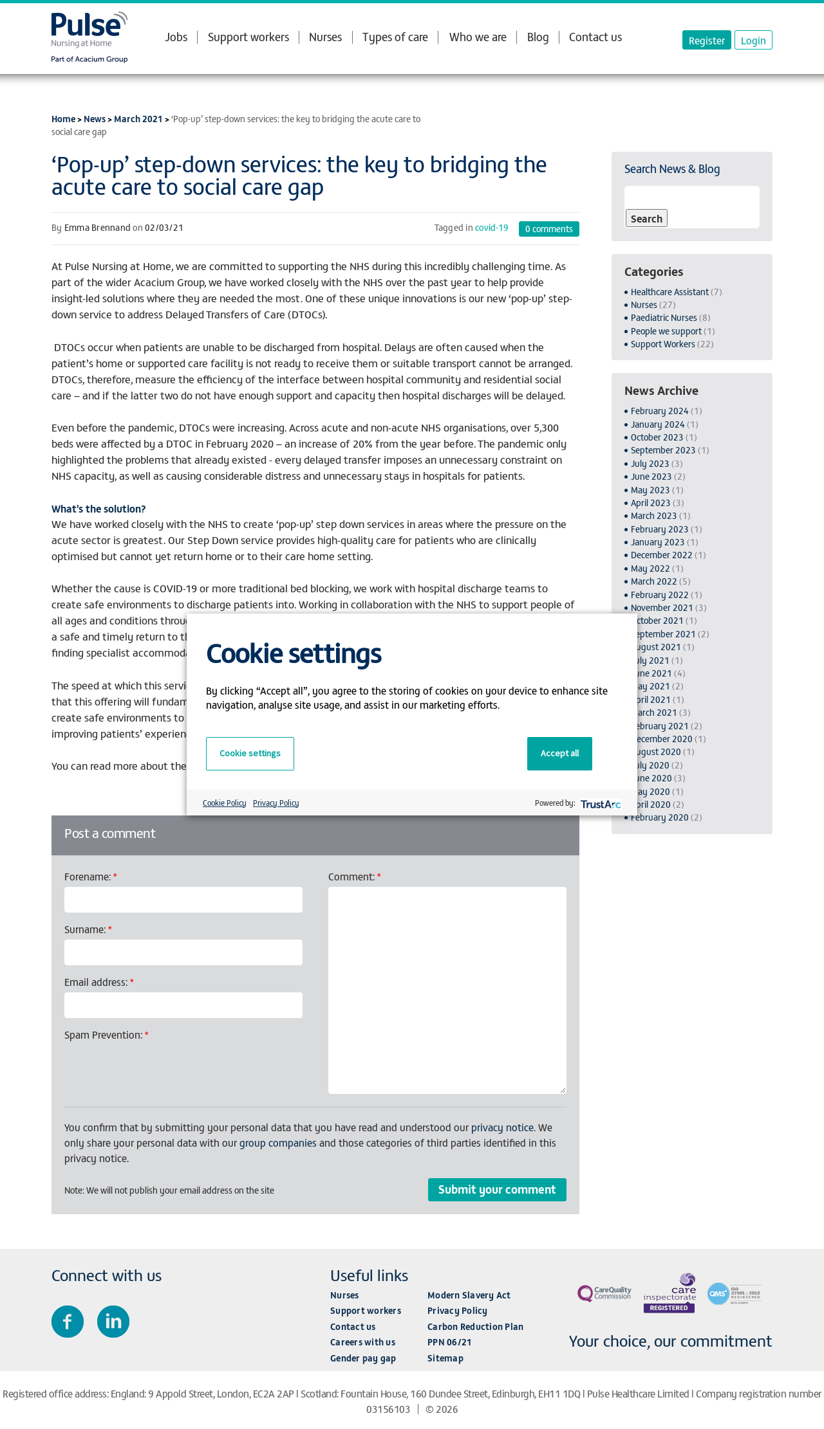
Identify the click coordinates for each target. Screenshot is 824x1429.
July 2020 (650, 765)
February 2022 (660, 594)
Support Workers (663, 344)
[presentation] (162, 1070)
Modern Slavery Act (469, 1295)
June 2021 (651, 673)
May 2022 (650, 568)
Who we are (478, 36)
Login (753, 40)
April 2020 (651, 804)
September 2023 (663, 450)
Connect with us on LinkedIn (113, 1322)
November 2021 (662, 607)
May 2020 (650, 791)
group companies (278, 1142)
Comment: (354, 876)
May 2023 (650, 490)
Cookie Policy (225, 802)
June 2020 (651, 778)
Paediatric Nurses (664, 317)
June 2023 (651, 476)
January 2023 (658, 542)
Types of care (395, 36)
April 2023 (651, 502)
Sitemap (445, 1358)
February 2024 (660, 411)
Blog (538, 36)
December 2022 (662, 555)
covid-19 (492, 227)
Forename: (90, 876)
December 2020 (662, 739)
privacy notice (502, 1127)
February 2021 (660, 726)
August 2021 (656, 647)
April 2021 (651, 699)
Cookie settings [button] (250, 753)
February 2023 (660, 529)
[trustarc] (600, 803)
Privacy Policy (457, 1310)
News (95, 119)
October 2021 (657, 620)
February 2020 (660, 817)
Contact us (595, 36)
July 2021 (650, 660)
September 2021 (663, 634)
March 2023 (654, 515)
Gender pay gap (363, 1358)
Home (63, 119)
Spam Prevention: (106, 1034)
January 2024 (658, 424)
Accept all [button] (560, 753)
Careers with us (362, 1342)
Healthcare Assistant (670, 292)
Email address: (99, 981)
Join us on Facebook (68, 1322)
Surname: (88, 928)
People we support (666, 331)
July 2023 (650, 463)
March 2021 (138, 119)
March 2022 (654, 581)
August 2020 (656, 751)
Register (707, 40)
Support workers (248, 36)
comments (549, 228)
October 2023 (657, 437)
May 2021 (650, 686)
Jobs (176, 36)
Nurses (325, 36)
